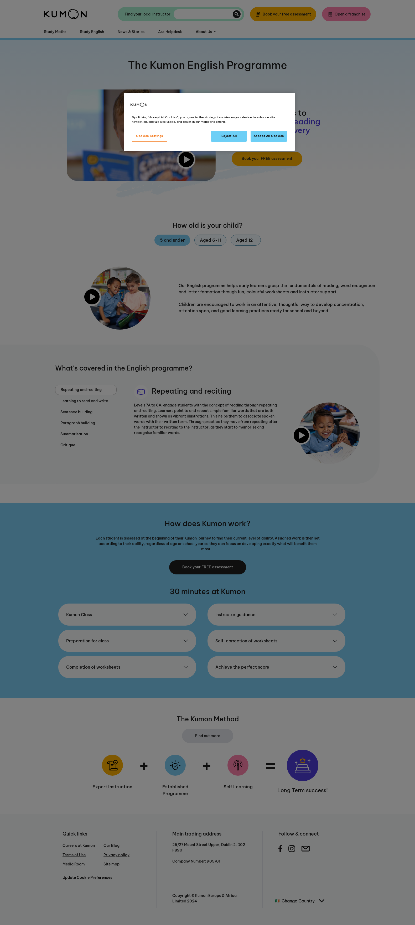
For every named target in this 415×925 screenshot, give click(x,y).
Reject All (229, 136)
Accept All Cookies (268, 136)
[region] (209, 122)
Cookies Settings (149, 136)
